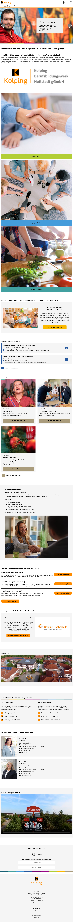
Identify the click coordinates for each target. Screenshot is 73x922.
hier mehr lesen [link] (17, 420)
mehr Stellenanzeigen (10, 601)
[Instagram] (36, 854)
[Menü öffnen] (70, 2)
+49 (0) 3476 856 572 (27, 774)
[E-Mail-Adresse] (36, 862)
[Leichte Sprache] (63, 2)
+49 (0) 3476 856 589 (27, 751)
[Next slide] (70, 26)
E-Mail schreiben (26, 753)
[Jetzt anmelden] (36, 867)
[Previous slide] (3, 26)
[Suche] (67, 2)
